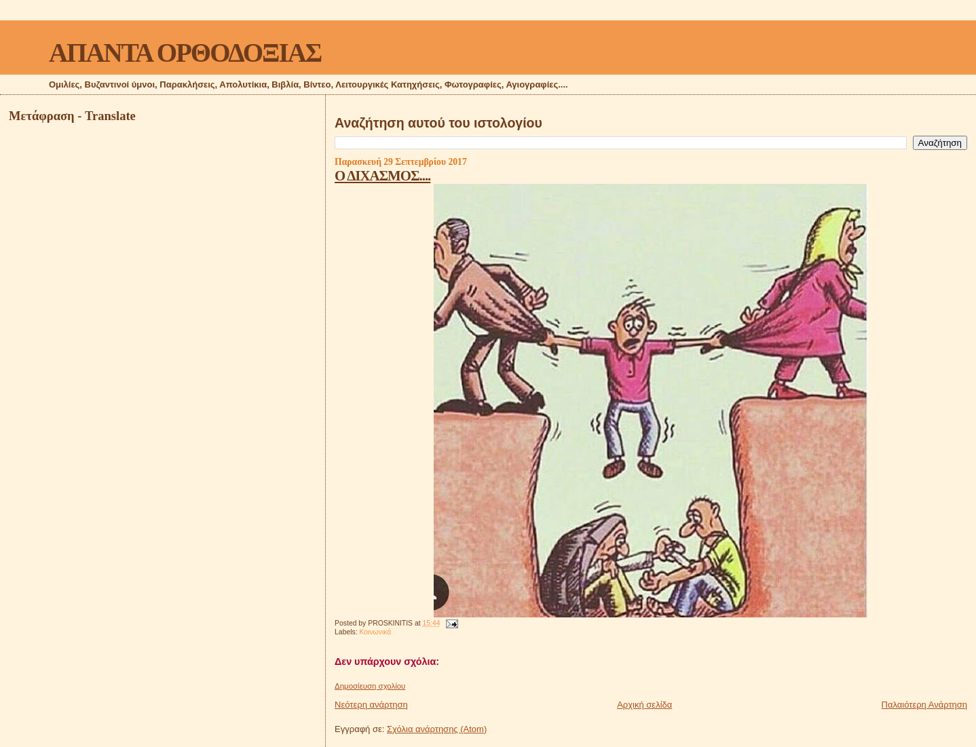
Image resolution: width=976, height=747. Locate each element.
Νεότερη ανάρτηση (371, 705)
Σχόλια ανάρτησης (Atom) (437, 729)
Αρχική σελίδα (644, 705)
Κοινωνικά (376, 632)
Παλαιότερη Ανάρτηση (924, 705)
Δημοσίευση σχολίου (370, 686)
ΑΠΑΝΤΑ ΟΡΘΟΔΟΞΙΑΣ (185, 52)
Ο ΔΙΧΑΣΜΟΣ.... (382, 175)
